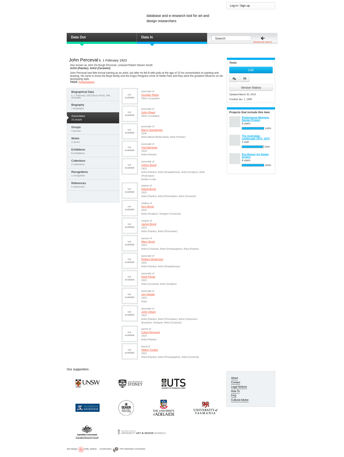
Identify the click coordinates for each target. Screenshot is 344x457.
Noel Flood (148, 276)
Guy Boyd (147, 206)
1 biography (94, 106)
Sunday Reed (150, 95)
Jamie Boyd (148, 224)
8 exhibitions (94, 151)
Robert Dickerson (152, 259)
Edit (251, 70)
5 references (94, 184)
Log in (234, 5)
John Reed (148, 112)
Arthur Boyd (148, 165)
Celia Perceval (150, 332)
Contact (235, 382)
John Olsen (148, 312)
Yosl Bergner (149, 147)
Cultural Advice (240, 399)
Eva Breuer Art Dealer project (255, 156)
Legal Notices (239, 386)
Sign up (245, 5)
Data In (147, 37)
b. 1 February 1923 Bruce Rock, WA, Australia (94, 94)
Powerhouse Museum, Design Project (256, 119)
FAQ (233, 395)
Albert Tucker (149, 349)
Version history (251, 87)
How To (235, 391)
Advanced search (262, 42)
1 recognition (94, 173)
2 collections (94, 162)
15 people (94, 117)
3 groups (94, 128)
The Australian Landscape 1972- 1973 (256, 137)
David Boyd (148, 189)
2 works (94, 140)
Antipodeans (86, 82)
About (234, 378)
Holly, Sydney (90, 449)
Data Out (78, 37)
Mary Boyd (148, 241)
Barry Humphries (152, 130)
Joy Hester (148, 294)
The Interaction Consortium (132, 449)
